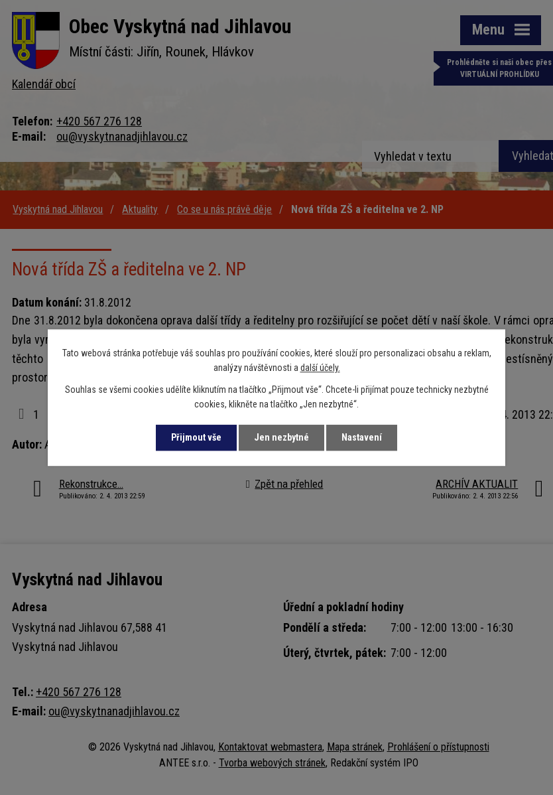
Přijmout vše (196, 437)
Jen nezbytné (281, 437)
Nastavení (361, 437)
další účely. (320, 368)
